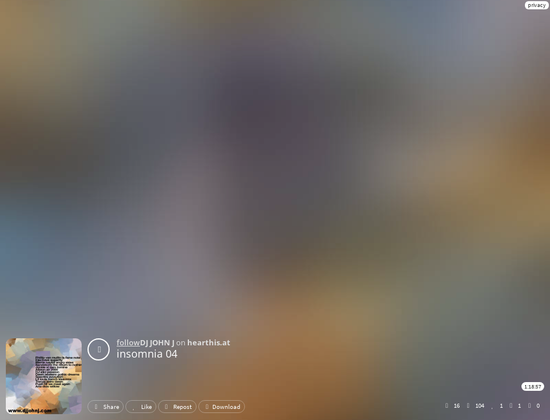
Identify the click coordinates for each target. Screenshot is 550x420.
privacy (537, 5)
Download (221, 406)
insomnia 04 (147, 353)
